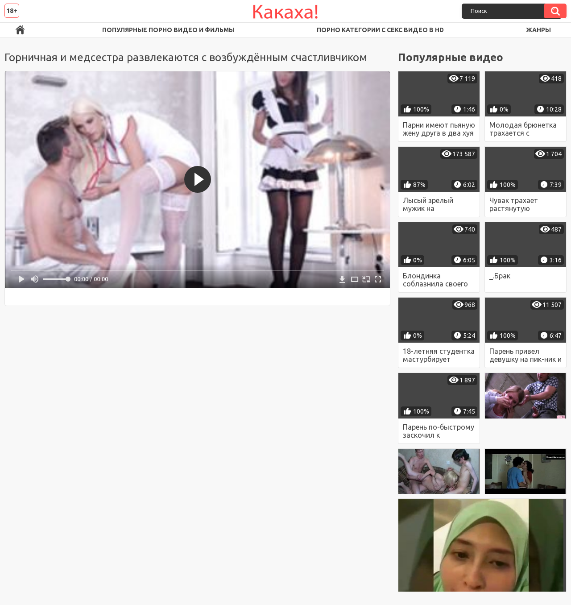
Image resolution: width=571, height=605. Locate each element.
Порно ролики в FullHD (20, 30)
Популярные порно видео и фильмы (168, 29)
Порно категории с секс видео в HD (380, 29)
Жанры (538, 29)
